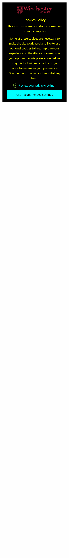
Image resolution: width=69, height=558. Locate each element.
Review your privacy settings (34, 85)
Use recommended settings (34, 94)
